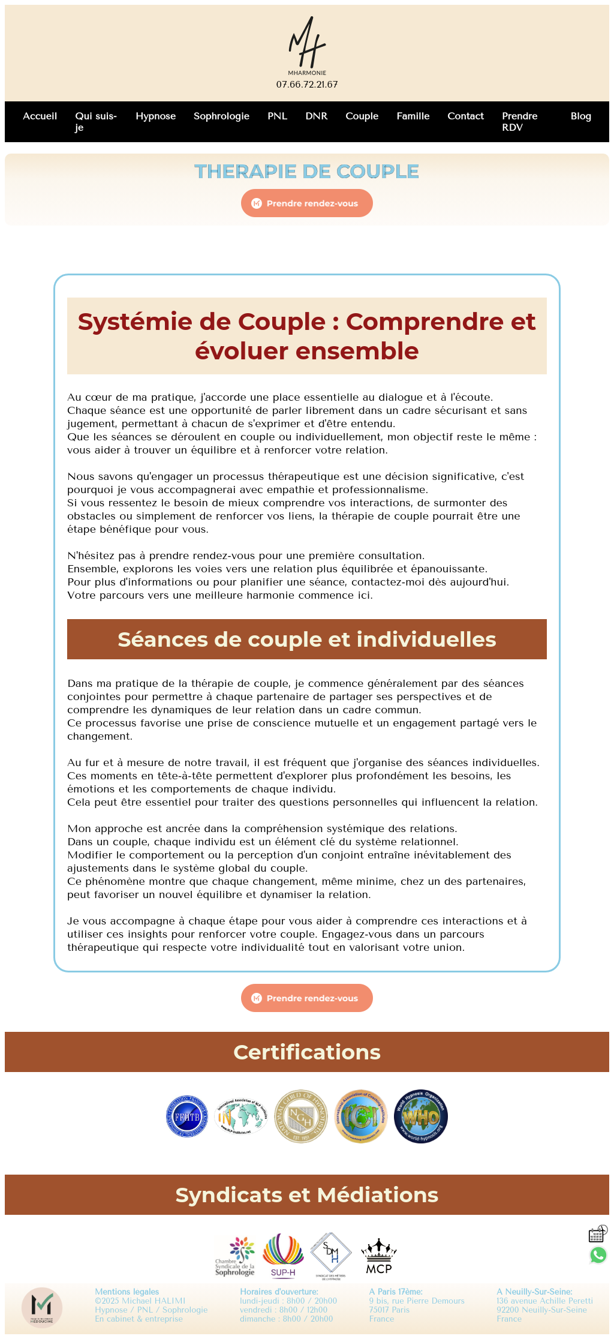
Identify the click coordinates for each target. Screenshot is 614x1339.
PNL (277, 116)
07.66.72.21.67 (307, 84)
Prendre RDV (519, 121)
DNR (316, 116)
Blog (580, 116)
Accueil (40, 116)
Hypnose (156, 116)
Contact (465, 116)
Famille (412, 116)
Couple (361, 116)
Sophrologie (221, 116)
